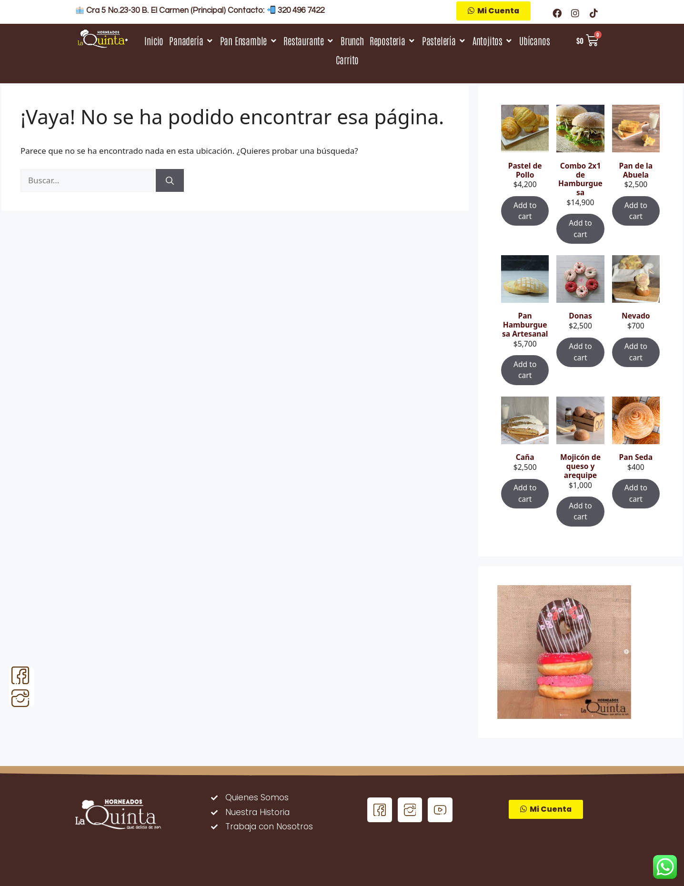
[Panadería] (191, 40)
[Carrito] (347, 59)
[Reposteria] (393, 40)
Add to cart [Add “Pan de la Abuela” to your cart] (635, 210)
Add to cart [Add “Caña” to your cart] (524, 493)
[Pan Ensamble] (249, 40)
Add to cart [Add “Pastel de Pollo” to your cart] (524, 210)
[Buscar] (170, 180)
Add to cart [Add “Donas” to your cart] (580, 351)
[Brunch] (352, 40)
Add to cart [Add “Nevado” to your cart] (635, 351)
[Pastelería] (444, 40)
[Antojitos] (493, 40)
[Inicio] (153, 40)
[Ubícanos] (534, 40)
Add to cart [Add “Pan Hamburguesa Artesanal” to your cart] (524, 369)
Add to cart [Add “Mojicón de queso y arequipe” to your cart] (580, 511)
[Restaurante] (309, 40)
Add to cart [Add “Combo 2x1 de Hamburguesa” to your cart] (580, 228)
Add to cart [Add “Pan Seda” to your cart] (635, 493)
